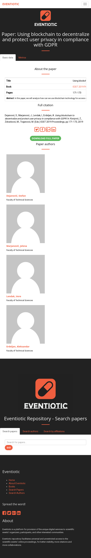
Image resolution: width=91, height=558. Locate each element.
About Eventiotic (17, 483)
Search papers (10, 431)
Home (12, 480)
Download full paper (45, 138)
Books (12, 486)
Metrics (22, 57)
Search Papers (16, 489)
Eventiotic (10, 4)
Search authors (30, 431)
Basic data (8, 57)
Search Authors (17, 493)
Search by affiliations (54, 431)
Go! (9, 447)
